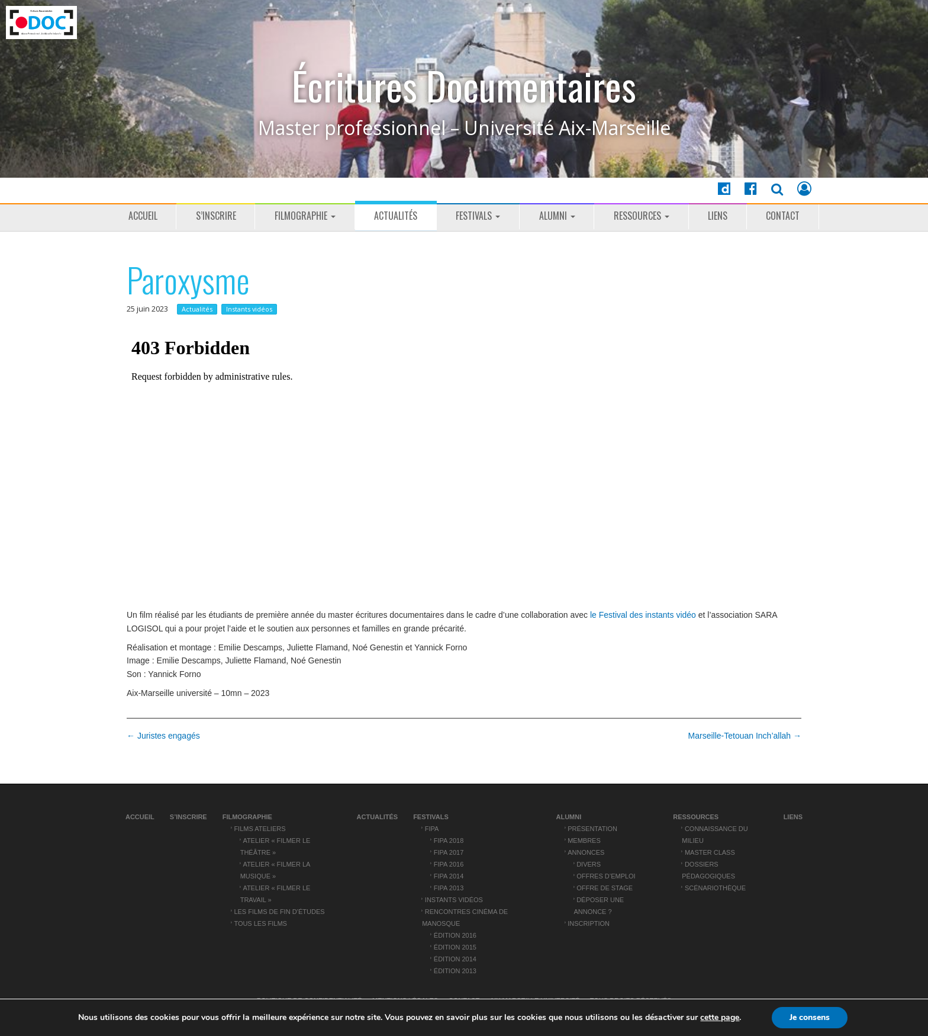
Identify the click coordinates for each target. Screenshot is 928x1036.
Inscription (589, 923)
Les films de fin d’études (279, 911)
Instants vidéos (249, 308)
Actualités (395, 216)
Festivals (478, 216)
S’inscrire (216, 216)
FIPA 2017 (448, 852)
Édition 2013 (455, 970)
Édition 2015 (455, 947)
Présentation (592, 828)
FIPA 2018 (448, 840)
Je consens (810, 1017)
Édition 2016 (455, 935)
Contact (783, 216)
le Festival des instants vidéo (644, 615)
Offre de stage (604, 887)
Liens (717, 216)
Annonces (586, 852)
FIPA (432, 828)
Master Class (710, 852)
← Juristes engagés (163, 735)
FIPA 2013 (448, 887)
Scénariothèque (715, 887)
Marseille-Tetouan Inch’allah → (744, 735)
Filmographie (305, 216)
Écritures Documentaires (464, 85)
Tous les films (260, 923)
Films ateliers (259, 828)
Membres (584, 840)
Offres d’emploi (605, 876)
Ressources (641, 216)
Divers (588, 864)
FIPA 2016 (448, 864)
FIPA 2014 (448, 876)
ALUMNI (557, 216)
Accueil (142, 216)
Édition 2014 (455, 959)
